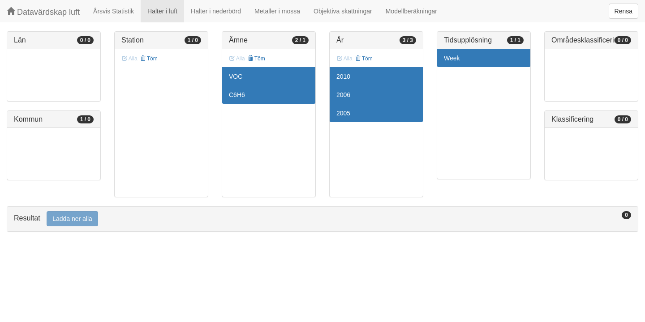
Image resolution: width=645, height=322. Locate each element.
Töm (149, 58)
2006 (343, 94)
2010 (343, 76)
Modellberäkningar (411, 11)
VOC (235, 76)
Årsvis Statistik (113, 11)
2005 (343, 113)
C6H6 (237, 94)
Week (452, 58)
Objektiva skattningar (343, 11)
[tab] (322, 219)
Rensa (623, 11)
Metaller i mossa (277, 11)
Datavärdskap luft (43, 12)
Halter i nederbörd (216, 11)
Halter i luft (162, 11)
